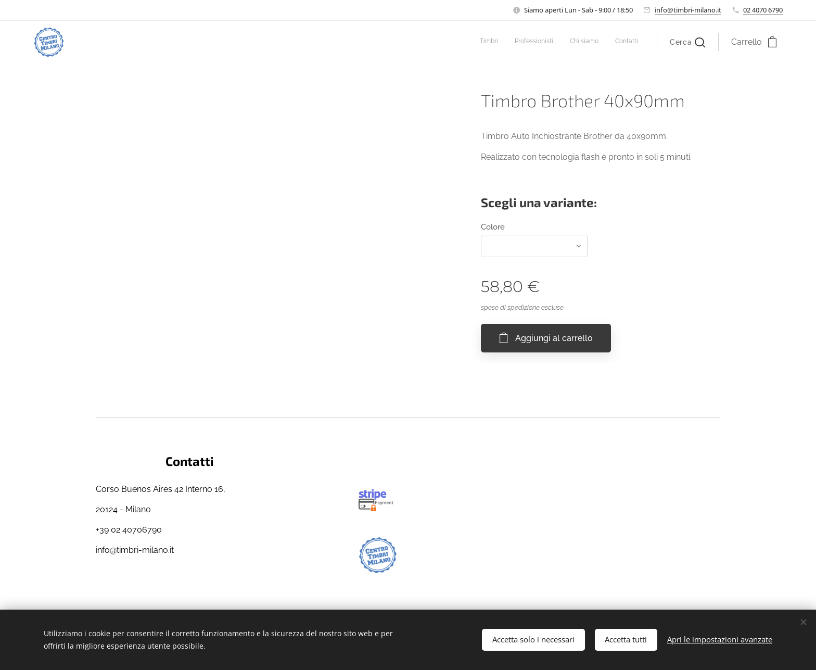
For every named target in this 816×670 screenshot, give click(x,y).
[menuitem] (590, 42)
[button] (687, 42)
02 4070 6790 (763, 10)
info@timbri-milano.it (688, 10)
